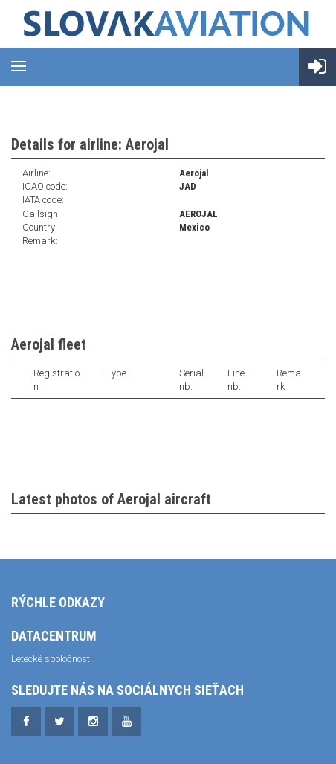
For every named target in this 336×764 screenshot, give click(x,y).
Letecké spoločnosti (51, 658)
